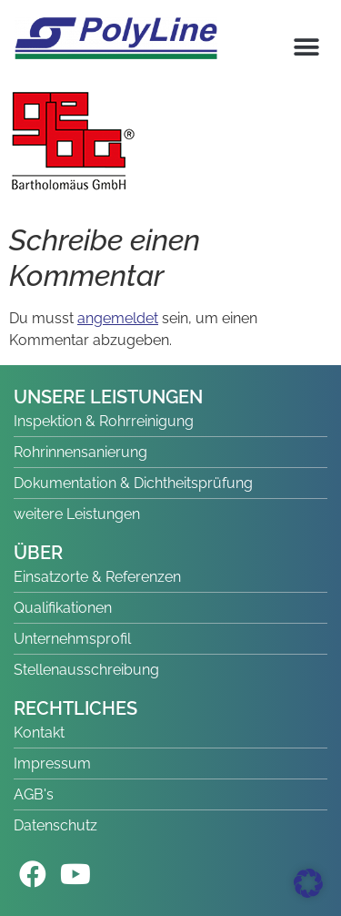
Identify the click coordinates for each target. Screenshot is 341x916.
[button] (306, 46)
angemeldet (117, 318)
